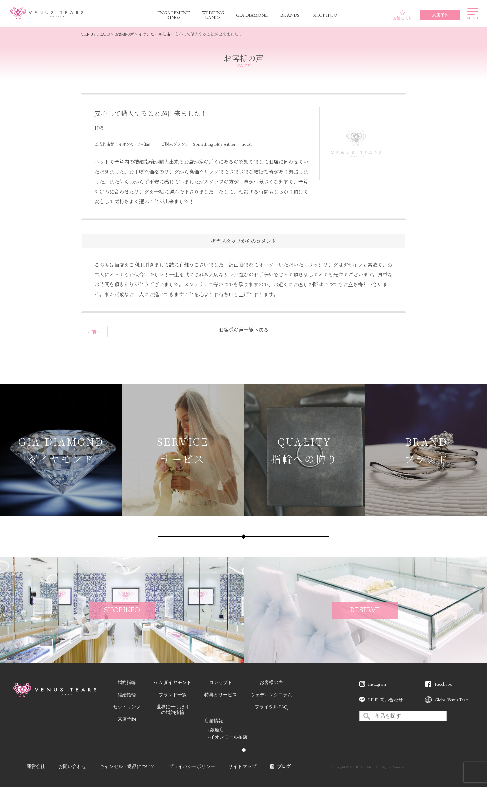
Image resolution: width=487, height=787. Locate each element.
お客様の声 (271, 682)
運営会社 (36, 766)
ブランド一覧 (173, 695)
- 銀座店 (216, 730)
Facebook (443, 684)
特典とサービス (220, 695)
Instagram (377, 684)
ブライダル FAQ (271, 707)
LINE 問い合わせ (385, 700)
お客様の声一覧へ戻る (244, 329)
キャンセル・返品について (127, 766)
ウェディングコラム (271, 695)
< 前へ (94, 331)
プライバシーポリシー (192, 766)
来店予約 (127, 719)
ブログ (284, 766)
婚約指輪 (127, 682)
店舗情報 (213, 721)
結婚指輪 (127, 695)
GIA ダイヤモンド (172, 682)
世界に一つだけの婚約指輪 (172, 709)
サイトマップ (242, 766)
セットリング (127, 707)
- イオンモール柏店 (227, 737)
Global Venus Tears (451, 700)
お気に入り (402, 15)
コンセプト (220, 682)
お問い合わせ (72, 766)
